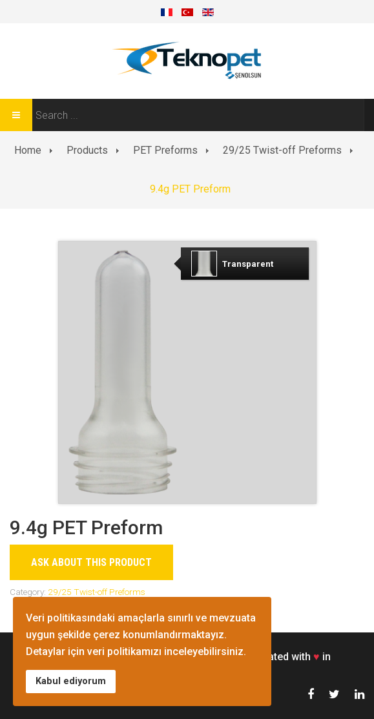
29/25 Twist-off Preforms (282, 150)
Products (87, 150)
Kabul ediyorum (71, 681)
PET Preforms (165, 150)
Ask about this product (91, 562)
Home (27, 150)
